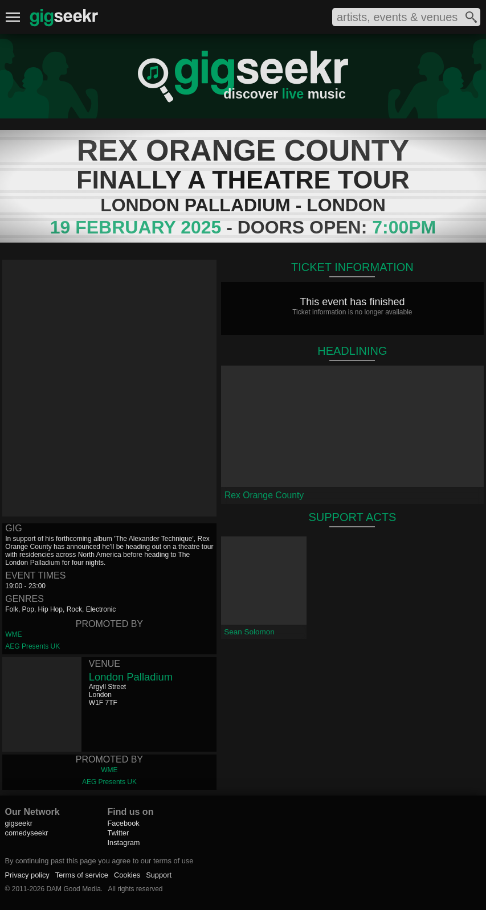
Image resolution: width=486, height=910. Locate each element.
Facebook (124, 823)
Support (158, 875)
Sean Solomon (249, 632)
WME (13, 634)
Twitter (118, 833)
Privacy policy (27, 875)
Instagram (124, 842)
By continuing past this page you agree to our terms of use (99, 860)
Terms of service (81, 875)
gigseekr (18, 823)
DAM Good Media (73, 889)
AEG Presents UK (32, 646)
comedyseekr (26, 833)
